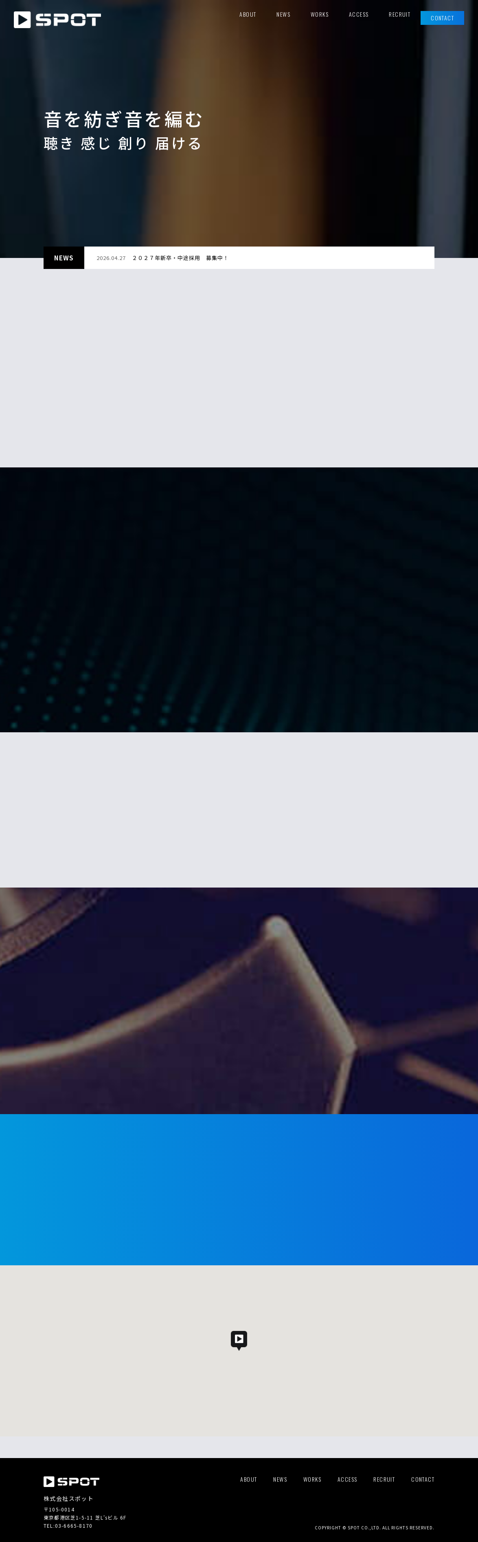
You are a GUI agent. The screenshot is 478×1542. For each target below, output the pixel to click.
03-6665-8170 (73, 1525)
